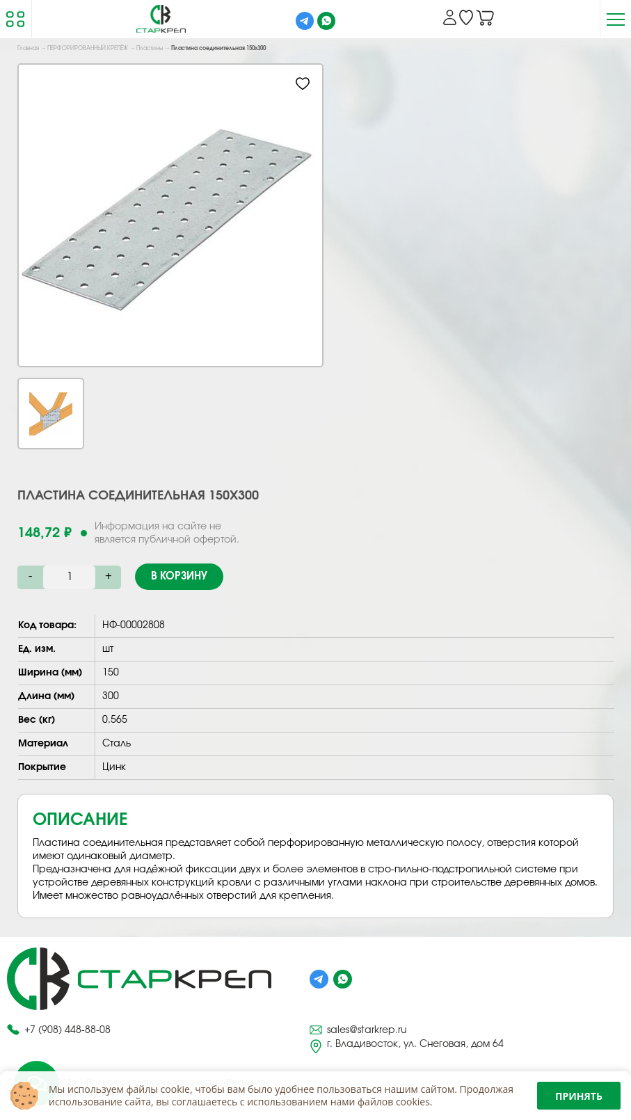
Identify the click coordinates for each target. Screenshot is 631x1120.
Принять (578, 1096)
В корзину (179, 576)
